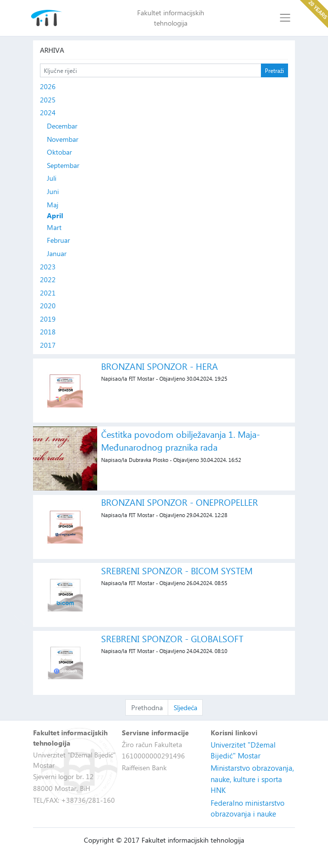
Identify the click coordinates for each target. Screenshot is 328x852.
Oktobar (59, 152)
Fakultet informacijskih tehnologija (170, 18)
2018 (48, 331)
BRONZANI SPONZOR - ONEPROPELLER (179, 502)
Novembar (62, 139)
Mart (54, 227)
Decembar (62, 126)
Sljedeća (185, 707)
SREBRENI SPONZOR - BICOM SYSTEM (177, 570)
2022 (48, 279)
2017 (48, 345)
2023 (48, 266)
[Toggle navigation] (285, 18)
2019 (48, 319)
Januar (57, 253)
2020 (48, 305)
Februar (58, 240)
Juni (53, 191)
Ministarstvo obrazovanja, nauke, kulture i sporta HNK (252, 779)
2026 (48, 86)
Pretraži (274, 70)
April (55, 215)
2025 (48, 99)
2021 (48, 292)
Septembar (63, 165)
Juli (51, 178)
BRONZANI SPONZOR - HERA (159, 366)
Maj (52, 204)
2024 (48, 112)
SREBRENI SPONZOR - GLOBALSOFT (172, 638)
